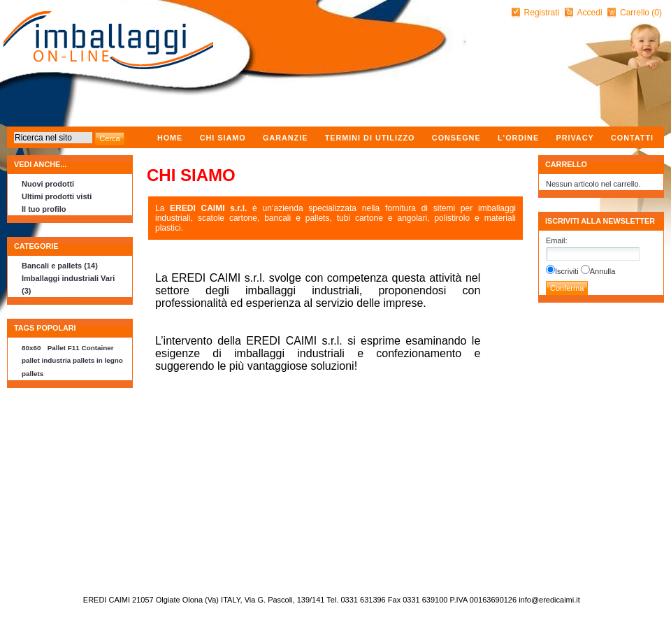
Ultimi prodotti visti (57, 196)
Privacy (574, 138)
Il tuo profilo (44, 209)
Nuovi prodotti (48, 184)
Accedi (590, 12)
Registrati (542, 12)
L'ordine (518, 138)
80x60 (31, 348)
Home (169, 138)
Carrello (635, 12)
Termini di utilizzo (370, 138)
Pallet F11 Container (81, 348)
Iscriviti (567, 271)
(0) (656, 12)
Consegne (456, 138)
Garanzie (285, 138)
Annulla (603, 271)
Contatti (632, 138)
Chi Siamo (223, 138)
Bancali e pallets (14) (60, 265)
